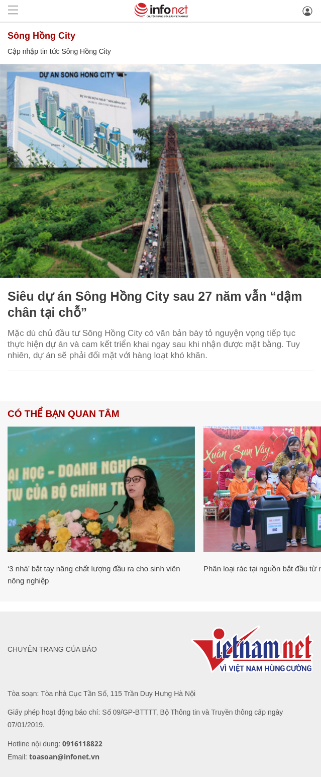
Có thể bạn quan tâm (63, 413)
